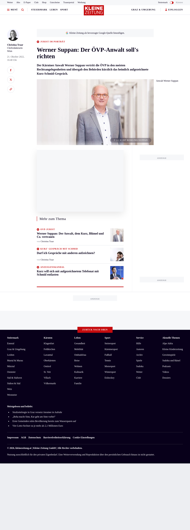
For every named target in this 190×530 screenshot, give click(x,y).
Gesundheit (79, 343)
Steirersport (110, 343)
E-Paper (27, 2)
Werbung (82, 2)
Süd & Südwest (14, 377)
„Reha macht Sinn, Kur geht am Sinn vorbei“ (33, 416)
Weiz (9, 389)
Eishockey (110, 377)
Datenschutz (34, 437)
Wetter (10, 2)
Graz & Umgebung (143, 10)
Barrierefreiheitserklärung (56, 437)
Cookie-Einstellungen (84, 437)
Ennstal (10, 343)
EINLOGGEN (174, 10)
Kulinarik (78, 372)
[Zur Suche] (22, 10)
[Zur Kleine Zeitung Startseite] (94, 11)
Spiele (139, 360)
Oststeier (11, 372)
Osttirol (47, 366)
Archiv (139, 355)
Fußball (108, 355)
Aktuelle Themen (171, 337)
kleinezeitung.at (23, 448)
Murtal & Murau (15, 360)
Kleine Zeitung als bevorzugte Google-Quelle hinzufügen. (95, 33)
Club (36, 2)
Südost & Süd (13, 383)
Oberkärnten (50, 360)
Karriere (78, 377)
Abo (18, 2)
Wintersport (110, 372)
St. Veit (47, 372)
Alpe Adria (167, 343)
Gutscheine (55, 2)
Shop (44, 2)
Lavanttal (48, 355)
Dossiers (166, 377)
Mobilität (78, 349)
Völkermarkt (50, 383)
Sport (64, 10)
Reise (77, 360)
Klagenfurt (49, 343)
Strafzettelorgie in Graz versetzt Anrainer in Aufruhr (37, 412)
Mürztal (11, 366)
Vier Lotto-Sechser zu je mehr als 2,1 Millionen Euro (37, 425)
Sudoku (139, 366)
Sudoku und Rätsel (171, 360)
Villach (47, 377)
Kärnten (179, 2)
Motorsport (110, 366)
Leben (54, 10)
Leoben (10, 355)
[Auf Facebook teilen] (10, 70)
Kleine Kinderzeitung (172, 349)
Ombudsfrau (80, 355)
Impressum (13, 437)
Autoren (140, 349)
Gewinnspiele (168, 355)
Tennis (108, 360)
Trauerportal (68, 2)
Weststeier (12, 395)
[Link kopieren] (10, 89)
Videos (165, 372)
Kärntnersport (111, 349)
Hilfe (138, 343)
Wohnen (78, 366)
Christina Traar (15, 45)
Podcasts (166, 366)
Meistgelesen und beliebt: (20, 406)
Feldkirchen (49, 349)
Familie (78, 383)
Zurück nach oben (95, 330)
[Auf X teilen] (10, 79)
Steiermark (39, 10)
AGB (23, 437)
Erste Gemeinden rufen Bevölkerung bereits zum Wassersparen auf (44, 421)
